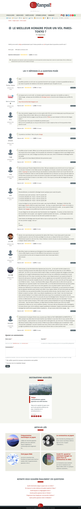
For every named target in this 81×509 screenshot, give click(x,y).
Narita (27, 205)
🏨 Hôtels (25, 18)
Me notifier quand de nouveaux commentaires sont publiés (22, 360)
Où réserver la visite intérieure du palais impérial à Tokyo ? (40, 488)
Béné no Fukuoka (10, 101)
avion (64, 205)
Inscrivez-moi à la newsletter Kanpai (16, 363)
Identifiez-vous (16, 343)
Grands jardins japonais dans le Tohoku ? (40, 493)
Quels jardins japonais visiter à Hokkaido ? (40, 497)
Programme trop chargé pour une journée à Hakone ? (40, 495)
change (41, 134)
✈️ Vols (20, 18)
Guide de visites (19, 15)
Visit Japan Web (26, 454)
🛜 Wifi (44, 18)
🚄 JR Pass (31, 18)
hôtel (49, 117)
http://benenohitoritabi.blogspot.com (28, 102)
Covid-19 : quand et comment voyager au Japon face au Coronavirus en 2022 (64, 456)
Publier (7, 366)
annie (9, 241)
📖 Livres (66, 18)
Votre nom (8, 339)
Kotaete (10, 20)
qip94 (9, 275)
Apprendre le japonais (41, 15)
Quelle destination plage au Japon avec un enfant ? (40, 486)
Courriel (43, 339)
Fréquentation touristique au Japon (28, 436)
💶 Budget (8, 18)
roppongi (25, 171)
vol (44, 44)
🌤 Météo (61, 18)
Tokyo (33, 397)
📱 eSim (49, 18)
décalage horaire (46, 97)
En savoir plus (52, 507)
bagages (28, 209)
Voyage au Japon (10, 15)
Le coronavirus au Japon (65, 435)
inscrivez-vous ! (25, 343)
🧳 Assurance (55, 18)
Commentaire (9, 347)
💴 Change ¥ (15, 18)
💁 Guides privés (38, 18)
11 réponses (40, 35)
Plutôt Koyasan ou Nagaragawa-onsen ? (40, 490)
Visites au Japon (23, 20)
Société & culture (29, 15)
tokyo (20, 44)
